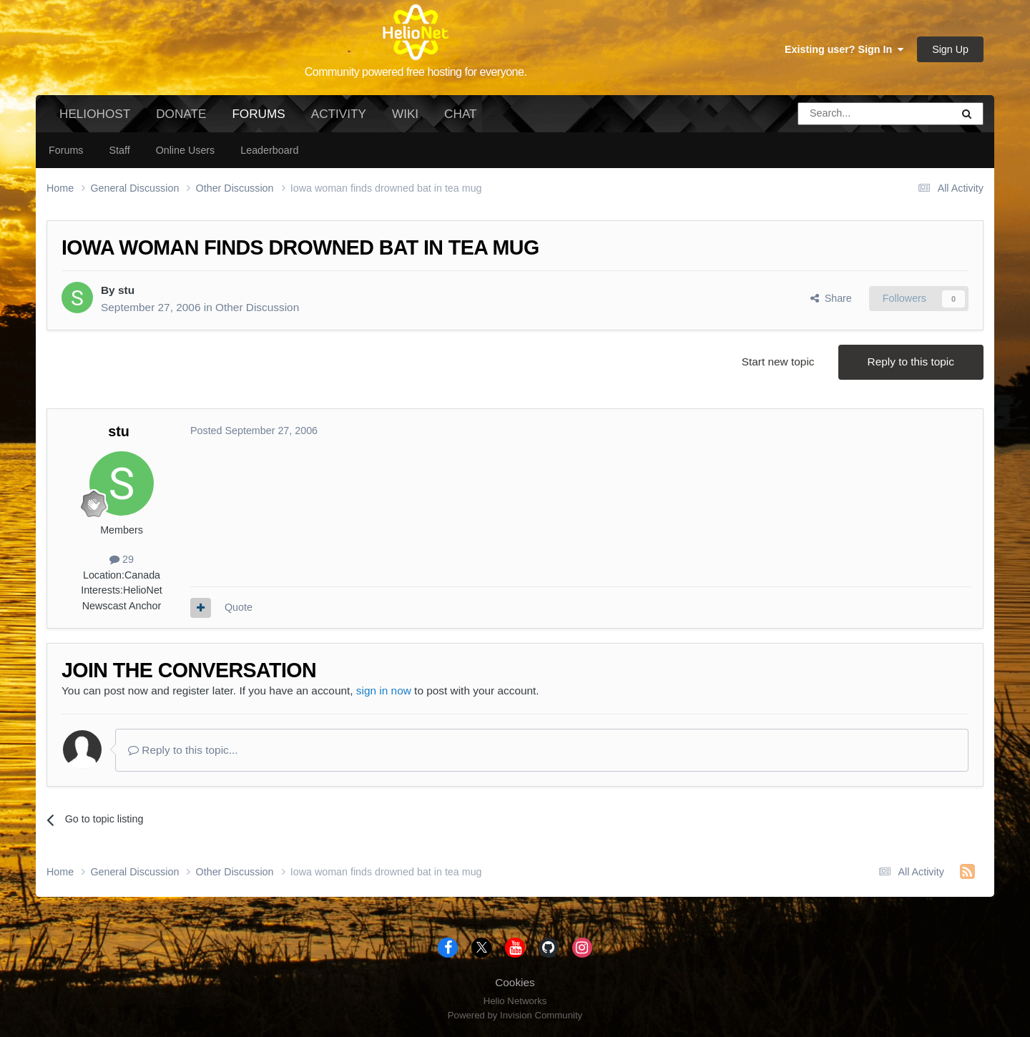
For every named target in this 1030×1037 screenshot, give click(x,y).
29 (121, 559)
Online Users (185, 150)
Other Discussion (257, 307)
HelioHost (94, 114)
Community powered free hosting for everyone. (416, 72)
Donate (181, 114)
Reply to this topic (911, 361)
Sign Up (950, 49)
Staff (119, 150)
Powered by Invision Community (515, 1015)
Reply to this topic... (183, 750)
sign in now (383, 690)
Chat (460, 114)
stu (126, 290)
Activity (338, 114)
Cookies (515, 982)
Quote (238, 607)
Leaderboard (269, 150)
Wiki (405, 114)
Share (831, 298)
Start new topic (778, 361)
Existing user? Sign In (844, 49)
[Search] (838, 113)
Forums (258, 119)
